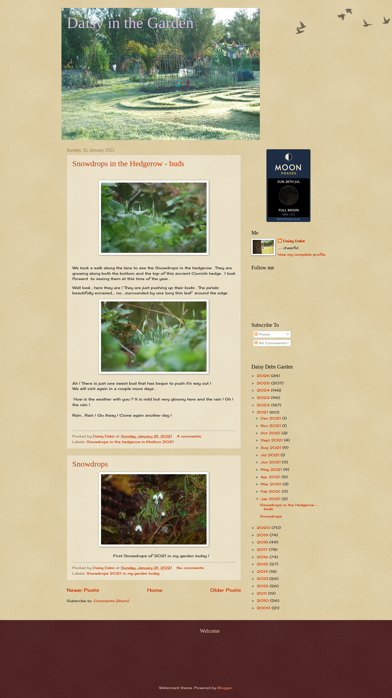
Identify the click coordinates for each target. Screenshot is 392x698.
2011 (262, 593)
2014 (263, 571)
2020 (264, 527)
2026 (264, 376)
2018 (263, 542)
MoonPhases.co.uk (288, 219)
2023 (264, 397)
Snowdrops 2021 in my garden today (123, 573)
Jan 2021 (271, 499)
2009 (264, 608)
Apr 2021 (271, 477)
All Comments (270, 343)
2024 (264, 390)
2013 (263, 578)
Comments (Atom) (111, 601)
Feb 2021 (271, 491)
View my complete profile (301, 254)
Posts (262, 334)
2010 (263, 600)
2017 (263, 549)
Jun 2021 (271, 462)
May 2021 (272, 469)
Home (154, 590)
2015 (263, 564)
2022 (264, 405)
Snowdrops (90, 463)
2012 (263, 586)
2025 (264, 383)
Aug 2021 (272, 447)
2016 (263, 557)
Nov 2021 (271, 426)
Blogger (224, 688)
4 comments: (190, 436)
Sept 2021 (272, 440)
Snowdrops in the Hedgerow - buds (128, 163)
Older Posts (225, 590)
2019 (263, 535)
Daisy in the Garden (130, 22)
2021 (263, 412)
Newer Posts (83, 590)
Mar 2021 (272, 484)
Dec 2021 (271, 418)
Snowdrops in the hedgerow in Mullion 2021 (130, 442)
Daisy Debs (294, 241)
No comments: (191, 568)
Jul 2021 (271, 455)
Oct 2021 (271, 433)
